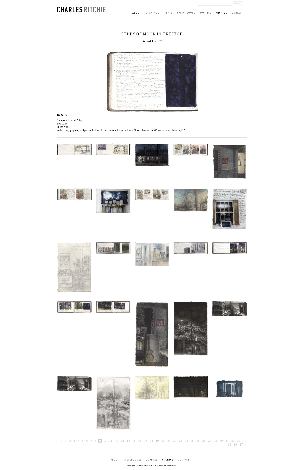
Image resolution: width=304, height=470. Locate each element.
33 (238, 441)
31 (227, 441)
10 (104, 441)
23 (180, 441)
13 (122, 441)
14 (128, 441)
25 (192, 441)
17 (145, 441)
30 (221, 441)
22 (174, 441)
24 (186, 441)
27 (203, 441)
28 (209, 441)
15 (134, 441)
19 (157, 441)
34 (244, 441)
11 (110, 441)
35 (229, 444)
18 (151, 441)
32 (232, 441)
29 (215, 441)
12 (116, 441)
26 (198, 441)
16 (139, 441)
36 (235, 444)
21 (168, 441)
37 (241, 444)
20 (163, 441)
